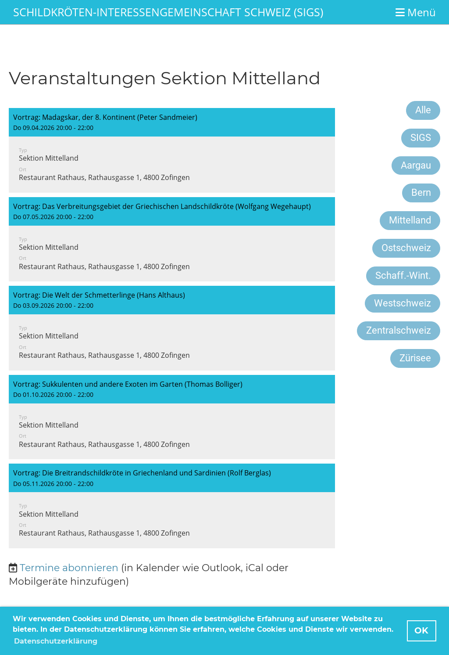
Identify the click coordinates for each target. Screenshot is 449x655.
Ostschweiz (406, 247)
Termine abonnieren (69, 568)
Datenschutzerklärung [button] (55, 641)
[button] (172, 150)
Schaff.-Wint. (403, 275)
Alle (423, 109)
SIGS (420, 137)
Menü (416, 12)
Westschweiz (402, 303)
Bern (421, 192)
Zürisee (415, 358)
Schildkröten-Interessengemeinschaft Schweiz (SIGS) (168, 11)
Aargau (416, 165)
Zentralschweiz (398, 330)
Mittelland (410, 220)
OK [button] (421, 630)
